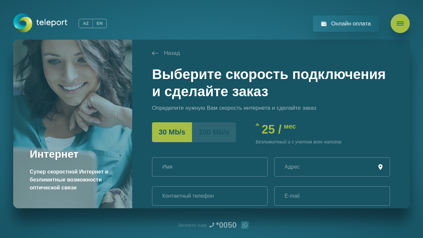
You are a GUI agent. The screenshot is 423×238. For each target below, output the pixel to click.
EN (99, 23)
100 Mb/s (214, 132)
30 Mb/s (172, 132)
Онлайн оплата (351, 23)
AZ (86, 23)
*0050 (226, 225)
